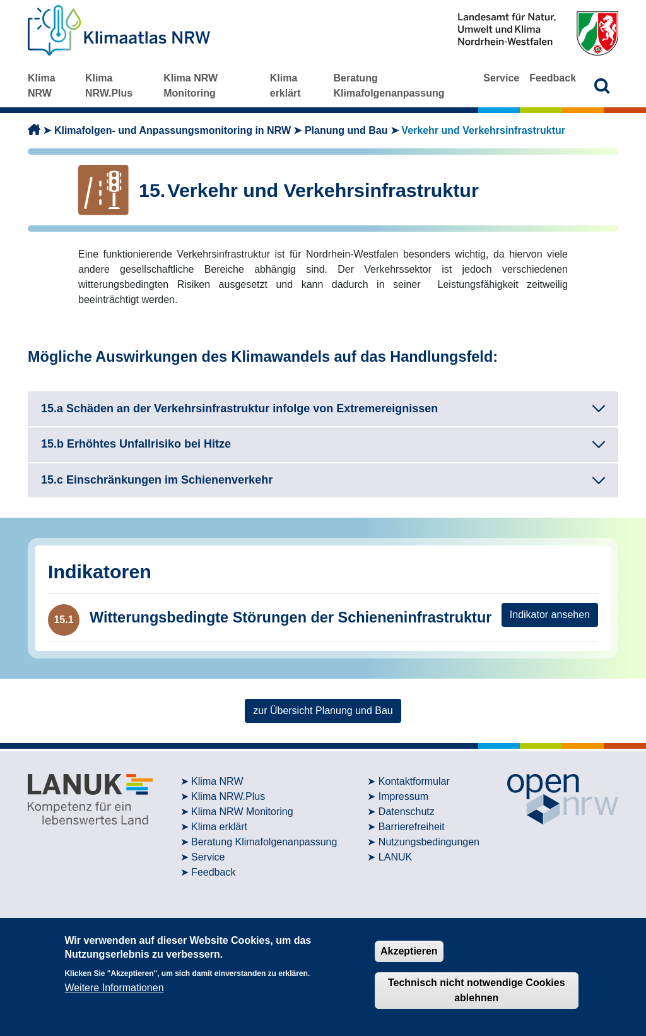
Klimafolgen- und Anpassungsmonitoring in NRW (172, 130)
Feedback (552, 78)
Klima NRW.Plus (108, 85)
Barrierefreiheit (412, 826)
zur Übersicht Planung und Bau (322, 710)
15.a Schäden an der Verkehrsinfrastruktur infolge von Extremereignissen (239, 408)
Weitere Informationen (113, 987)
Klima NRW (42, 85)
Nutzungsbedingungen (429, 842)
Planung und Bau (346, 130)
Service (501, 78)
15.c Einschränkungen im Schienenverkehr (157, 479)
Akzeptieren (409, 951)
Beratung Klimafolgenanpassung (388, 85)
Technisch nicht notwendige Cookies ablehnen (476, 990)
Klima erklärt (285, 85)
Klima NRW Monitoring (190, 85)
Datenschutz (407, 811)
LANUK (395, 857)
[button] (602, 85)
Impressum (403, 796)
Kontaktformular (414, 781)
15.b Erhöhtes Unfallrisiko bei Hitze (136, 444)
